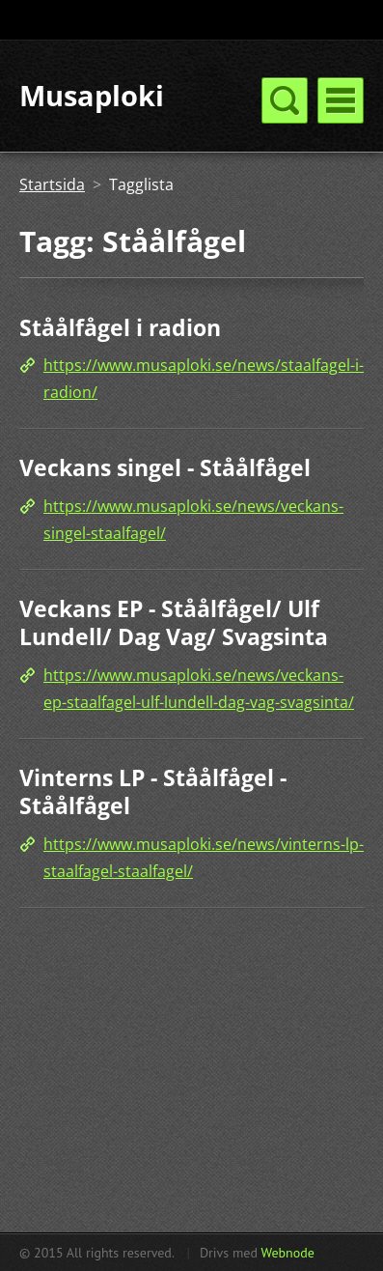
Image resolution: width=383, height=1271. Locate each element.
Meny (340, 100)
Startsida (52, 184)
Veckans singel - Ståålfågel (165, 467)
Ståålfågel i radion (120, 327)
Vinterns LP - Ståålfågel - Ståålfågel (153, 792)
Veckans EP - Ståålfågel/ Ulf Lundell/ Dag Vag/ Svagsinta (173, 623)
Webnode (287, 1252)
